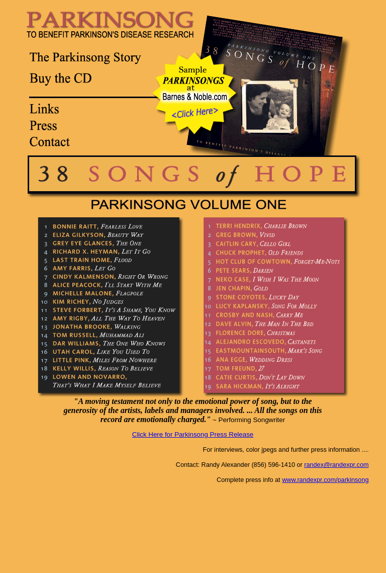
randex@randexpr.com (336, 464)
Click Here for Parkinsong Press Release (192, 434)
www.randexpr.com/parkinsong (325, 479)
